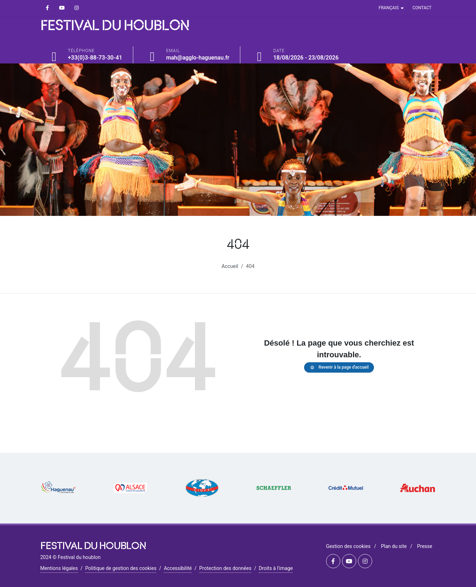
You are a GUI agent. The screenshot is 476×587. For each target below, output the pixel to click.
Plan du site (394, 546)
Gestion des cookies (348, 546)
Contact (422, 7)
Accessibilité (178, 568)
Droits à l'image (276, 568)
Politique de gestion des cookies (120, 568)
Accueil (230, 266)
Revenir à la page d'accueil (339, 367)
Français (391, 8)
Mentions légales (59, 568)
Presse (424, 546)
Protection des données (225, 568)
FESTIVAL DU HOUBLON (114, 26)
